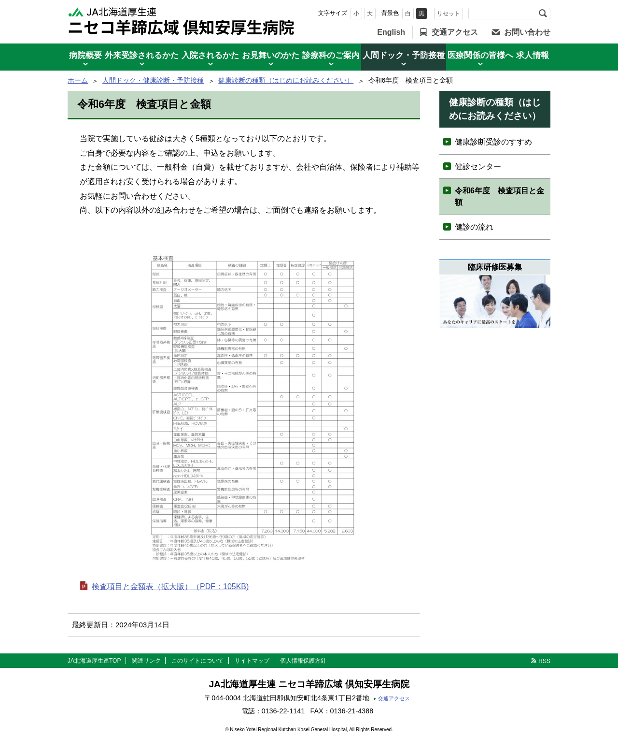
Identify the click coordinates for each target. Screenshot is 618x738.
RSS (544, 661)
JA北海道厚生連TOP (94, 660)
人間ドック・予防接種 (404, 55)
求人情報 (532, 55)
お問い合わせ (527, 32)
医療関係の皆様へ (480, 55)
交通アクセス (455, 32)
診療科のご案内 (331, 55)
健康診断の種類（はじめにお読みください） (285, 80)
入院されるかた (210, 55)
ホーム (78, 80)
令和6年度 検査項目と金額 (499, 196)
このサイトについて (197, 660)
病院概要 (85, 55)
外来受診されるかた (142, 55)
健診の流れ (474, 227)
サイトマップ (252, 660)
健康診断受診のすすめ (493, 142)
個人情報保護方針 (303, 660)
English (391, 32)
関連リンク (146, 660)
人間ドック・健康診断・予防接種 (153, 80)
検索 (542, 13)
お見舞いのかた (270, 55)
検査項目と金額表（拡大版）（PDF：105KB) (170, 586)
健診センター (478, 166)
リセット (448, 13)
